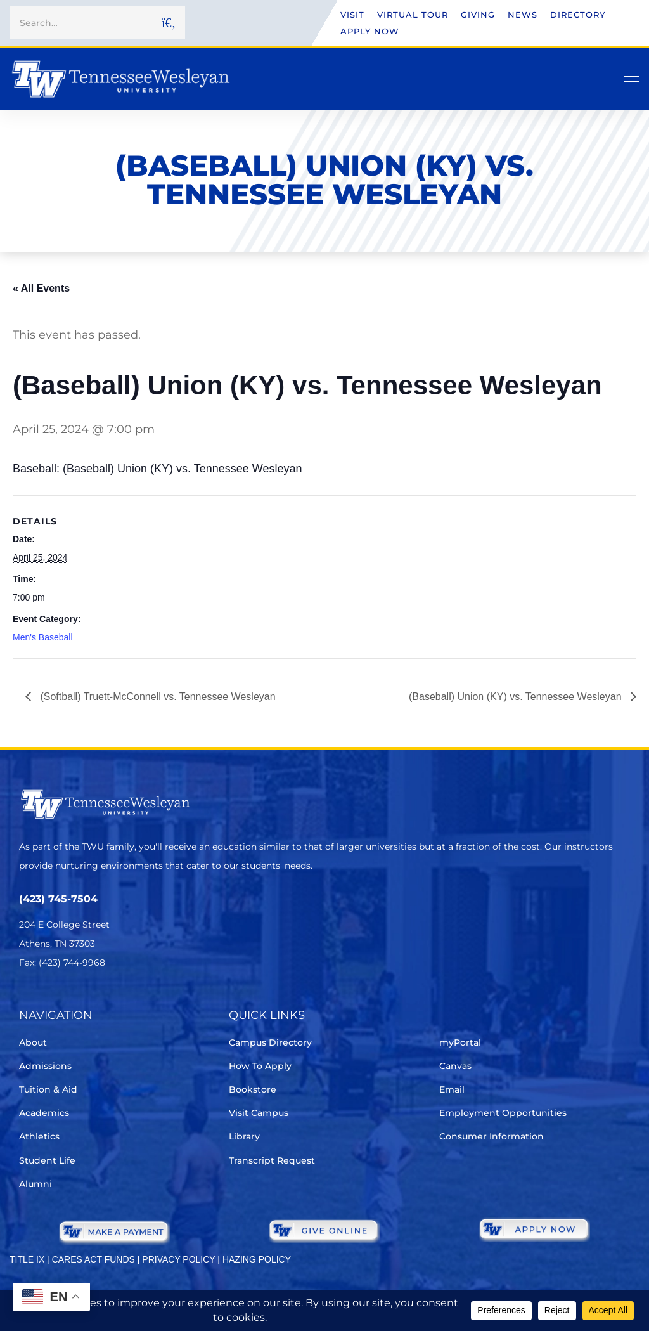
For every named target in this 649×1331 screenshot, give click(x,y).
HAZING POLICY (256, 1259)
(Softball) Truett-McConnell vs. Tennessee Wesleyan (156, 696)
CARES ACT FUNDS (93, 1259)
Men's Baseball (43, 637)
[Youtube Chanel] (133, 1000)
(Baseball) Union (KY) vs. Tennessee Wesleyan (516, 696)
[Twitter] (27, 1000)
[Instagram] (98, 1000)
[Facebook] (62, 1000)
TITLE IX (27, 1259)
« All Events (41, 288)
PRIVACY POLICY (178, 1259)
